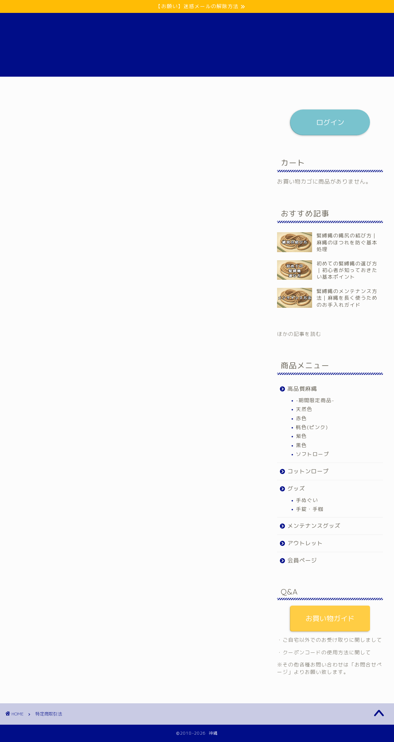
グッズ (169, 85)
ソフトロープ (312, 453)
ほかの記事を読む (299, 333)
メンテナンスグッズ (216, 85)
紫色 (301, 435)
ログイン (330, 122)
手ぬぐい (307, 500)
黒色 (301, 445)
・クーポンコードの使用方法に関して (324, 652)
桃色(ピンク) (312, 427)
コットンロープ (126, 85)
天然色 (304, 408)
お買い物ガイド (330, 618)
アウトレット (270, 85)
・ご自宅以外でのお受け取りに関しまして (329, 639)
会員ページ (315, 85)
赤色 (301, 418)
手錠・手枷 (310, 508)
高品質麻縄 (79, 85)
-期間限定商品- (315, 400)
